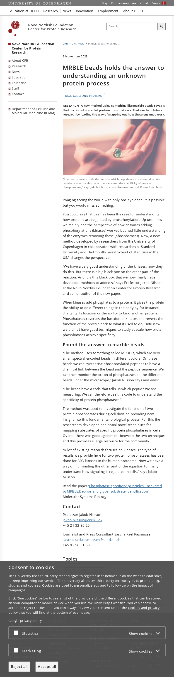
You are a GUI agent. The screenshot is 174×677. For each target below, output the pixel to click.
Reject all (19, 666)
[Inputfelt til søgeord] (132, 26)
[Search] (161, 26)
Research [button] (50, 11)
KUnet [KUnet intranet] (144, 3)
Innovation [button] (84, 11)
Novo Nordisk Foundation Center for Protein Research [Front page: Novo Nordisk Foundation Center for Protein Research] (33, 48)
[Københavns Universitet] (14, 28)
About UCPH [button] (133, 11)
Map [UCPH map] (105, 3)
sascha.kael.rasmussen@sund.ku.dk (92, 539)
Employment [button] (108, 11)
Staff (15, 88)
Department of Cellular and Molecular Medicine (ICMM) (33, 111)
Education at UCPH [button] (23, 11)
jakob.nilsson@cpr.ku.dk (82, 520)
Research (19, 66)
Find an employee (123, 3)
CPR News (78, 43)
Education (20, 77)
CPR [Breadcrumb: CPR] (65, 43)
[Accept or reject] (17, 632)
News (16, 71)
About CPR (20, 60)
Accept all (47, 666)
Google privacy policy (25, 620)
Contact (18, 94)
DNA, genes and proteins (83, 95)
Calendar (19, 83)
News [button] (67, 11)
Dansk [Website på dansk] (156, 3)
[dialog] (87, 619)
